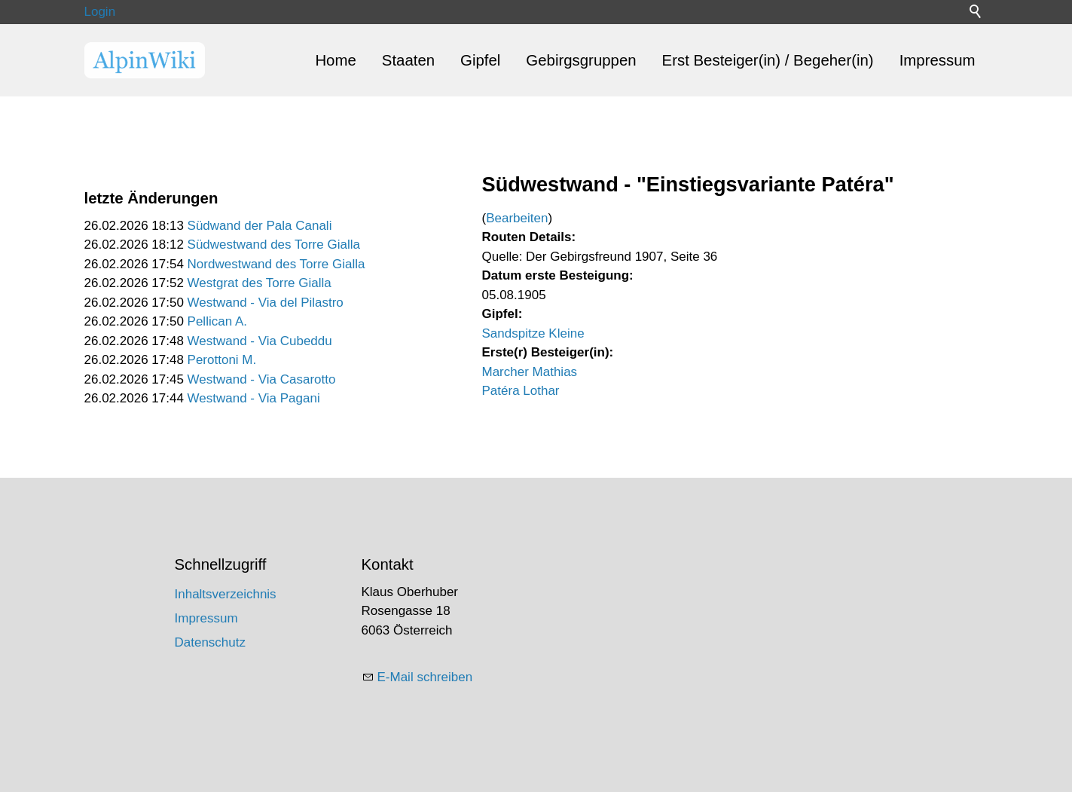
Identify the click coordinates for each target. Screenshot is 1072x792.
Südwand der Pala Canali (260, 226)
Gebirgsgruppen (581, 60)
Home (335, 60)
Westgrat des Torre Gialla (259, 283)
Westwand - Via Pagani (254, 398)
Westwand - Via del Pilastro (266, 302)
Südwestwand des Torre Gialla (274, 244)
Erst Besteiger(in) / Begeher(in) (768, 60)
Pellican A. (217, 321)
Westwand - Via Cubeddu (260, 341)
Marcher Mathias (530, 372)
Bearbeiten (517, 218)
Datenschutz (210, 642)
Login (100, 12)
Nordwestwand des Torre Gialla (276, 264)
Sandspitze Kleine (533, 333)
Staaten (408, 60)
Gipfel (480, 60)
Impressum (937, 60)
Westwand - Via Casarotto (262, 379)
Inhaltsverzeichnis (225, 594)
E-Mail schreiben (425, 677)
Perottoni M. (222, 360)
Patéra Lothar (521, 391)
